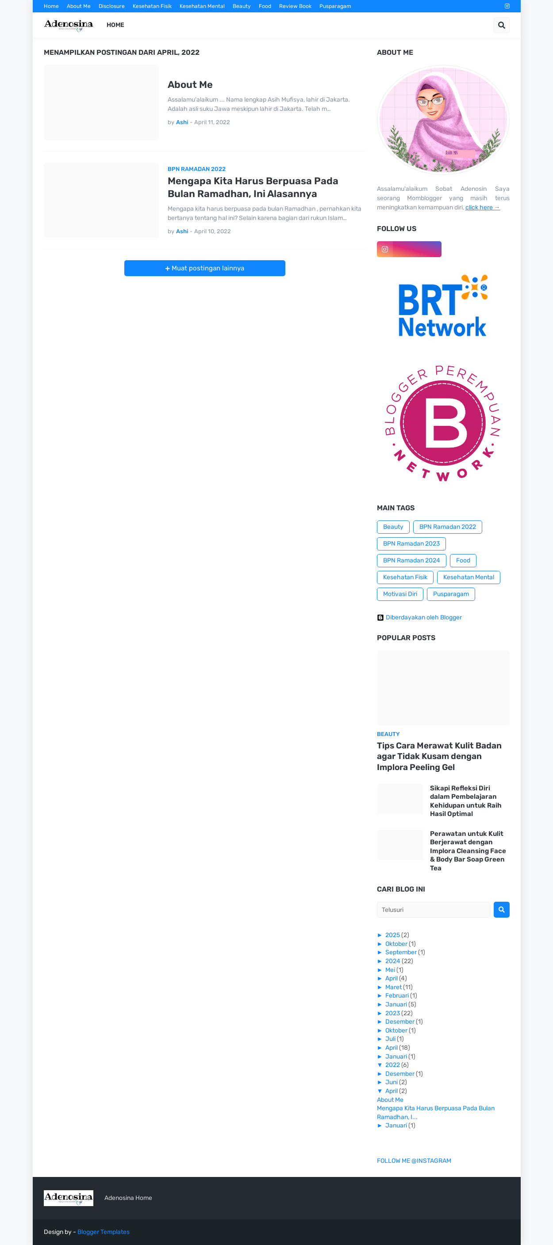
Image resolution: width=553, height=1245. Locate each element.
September (401, 952)
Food (265, 6)
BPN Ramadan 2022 (447, 527)
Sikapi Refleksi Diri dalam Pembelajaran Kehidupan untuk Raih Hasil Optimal (466, 801)
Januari (396, 1004)
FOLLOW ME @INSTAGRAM (414, 1161)
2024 (392, 961)
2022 (392, 1065)
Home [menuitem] (115, 25)
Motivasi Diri (400, 594)
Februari (397, 995)
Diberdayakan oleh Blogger (419, 617)
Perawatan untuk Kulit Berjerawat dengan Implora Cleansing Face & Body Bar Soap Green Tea (468, 851)
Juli (390, 1039)
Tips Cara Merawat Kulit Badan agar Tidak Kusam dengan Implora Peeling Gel (439, 756)
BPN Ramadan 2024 (411, 560)
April (391, 978)
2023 (392, 1013)
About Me (79, 6)
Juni (391, 1082)
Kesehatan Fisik (152, 6)
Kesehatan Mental (202, 6)
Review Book (295, 6)
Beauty (242, 6)
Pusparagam (335, 6)
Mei (390, 970)
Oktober (396, 944)
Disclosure (112, 6)
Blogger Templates (103, 1232)
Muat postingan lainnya (207, 268)
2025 (392, 935)
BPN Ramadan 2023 (411, 543)
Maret (393, 987)
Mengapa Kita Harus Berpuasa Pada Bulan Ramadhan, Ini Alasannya (253, 187)
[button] (502, 25)
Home (51, 6)
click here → (482, 207)
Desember (400, 1021)
